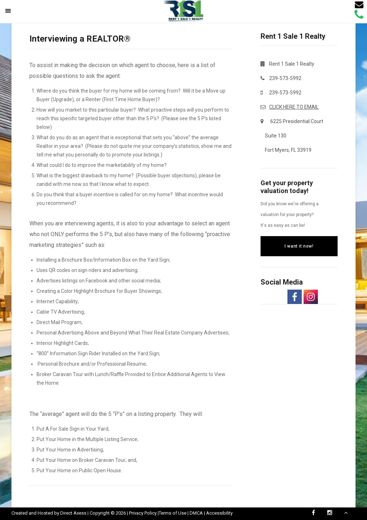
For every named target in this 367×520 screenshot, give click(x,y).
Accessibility (219, 513)
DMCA (196, 513)
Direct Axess (73, 513)
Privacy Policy (143, 513)
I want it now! (299, 246)
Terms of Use (172, 513)
